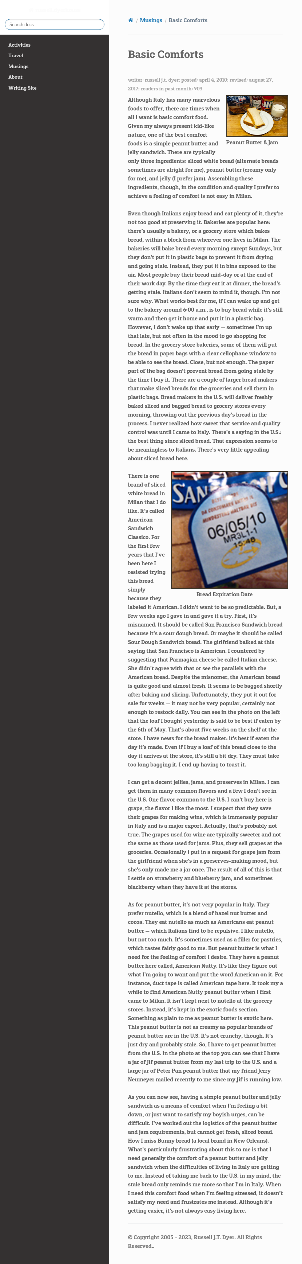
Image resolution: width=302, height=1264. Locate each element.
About (15, 77)
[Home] (131, 20)
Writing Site (22, 88)
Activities (19, 45)
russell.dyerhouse (57, 9)
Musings (18, 66)
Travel (15, 55)
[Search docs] (54, 24)
